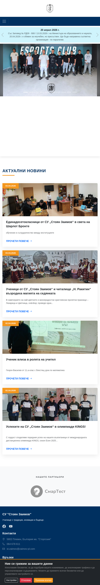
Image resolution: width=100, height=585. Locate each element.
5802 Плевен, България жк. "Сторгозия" (26, 539)
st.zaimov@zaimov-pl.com (18, 549)
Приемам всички (43, 580)
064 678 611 (11, 544)
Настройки (11, 580)
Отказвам (26, 580)
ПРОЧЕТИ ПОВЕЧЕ (19, 241)
